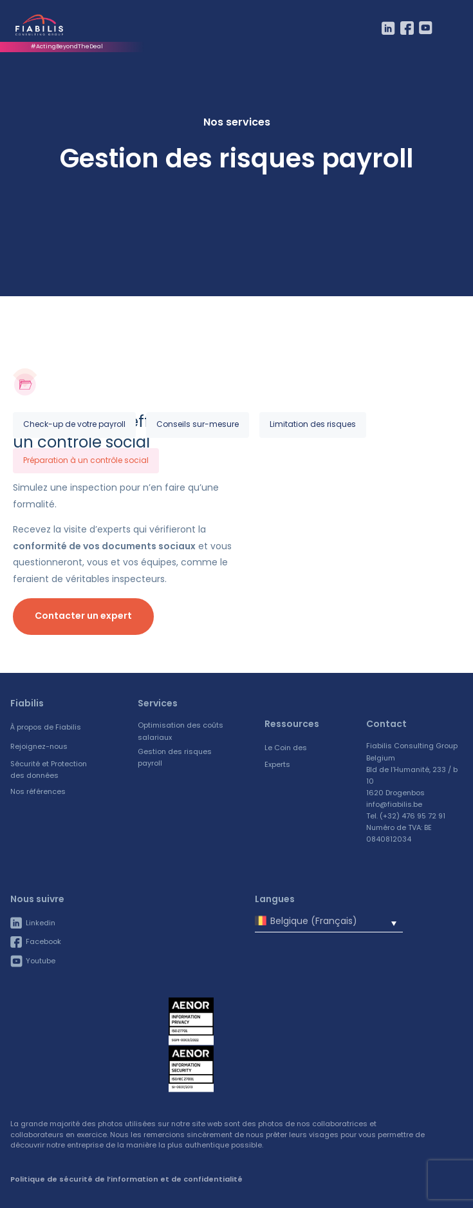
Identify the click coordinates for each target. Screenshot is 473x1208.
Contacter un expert (83, 615)
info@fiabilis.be (394, 804)
